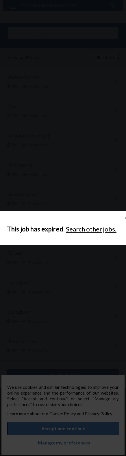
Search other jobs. (91, 229)
